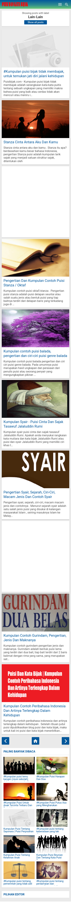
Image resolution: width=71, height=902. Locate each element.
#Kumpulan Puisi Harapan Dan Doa (50, 778)
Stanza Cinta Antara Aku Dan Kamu (30, 142)
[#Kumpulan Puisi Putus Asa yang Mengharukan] (52, 791)
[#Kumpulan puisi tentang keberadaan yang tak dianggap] (52, 818)
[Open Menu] (60, 4)
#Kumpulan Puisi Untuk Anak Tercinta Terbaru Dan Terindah (17, 805)
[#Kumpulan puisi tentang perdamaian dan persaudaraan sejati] (52, 870)
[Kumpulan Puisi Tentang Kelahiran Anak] (19, 844)
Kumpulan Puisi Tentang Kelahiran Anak (16, 856)
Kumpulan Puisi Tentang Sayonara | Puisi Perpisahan (18, 830)
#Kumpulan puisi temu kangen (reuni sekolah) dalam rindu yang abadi (16, 779)
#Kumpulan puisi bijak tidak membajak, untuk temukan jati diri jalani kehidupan (33, 73)
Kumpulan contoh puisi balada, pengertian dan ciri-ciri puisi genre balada (35, 353)
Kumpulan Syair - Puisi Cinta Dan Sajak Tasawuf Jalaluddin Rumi (33, 424)
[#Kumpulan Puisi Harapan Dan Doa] (52, 765)
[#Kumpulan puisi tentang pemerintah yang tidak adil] (19, 870)
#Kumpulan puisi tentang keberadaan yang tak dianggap (50, 832)
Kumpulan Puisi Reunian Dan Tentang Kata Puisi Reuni (49, 858)
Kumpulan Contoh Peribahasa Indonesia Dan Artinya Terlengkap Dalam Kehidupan (34, 710)
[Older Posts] (65, 741)
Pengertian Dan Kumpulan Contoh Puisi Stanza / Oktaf (33, 283)
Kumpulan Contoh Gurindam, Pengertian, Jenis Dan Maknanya (34, 637)
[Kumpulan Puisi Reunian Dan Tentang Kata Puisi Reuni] (52, 844)
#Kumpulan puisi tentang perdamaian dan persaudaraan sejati (50, 884)
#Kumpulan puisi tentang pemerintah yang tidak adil (17, 882)
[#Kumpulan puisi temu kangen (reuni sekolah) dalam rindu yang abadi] (19, 765)
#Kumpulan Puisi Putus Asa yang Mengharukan (51, 804)
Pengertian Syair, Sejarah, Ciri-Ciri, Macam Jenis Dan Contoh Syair (29, 494)
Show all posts (36, 22)
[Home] (35, 741)
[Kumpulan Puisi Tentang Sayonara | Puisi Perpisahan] (19, 818)
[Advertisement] (35, 201)
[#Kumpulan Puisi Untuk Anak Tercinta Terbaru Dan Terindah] (19, 791)
